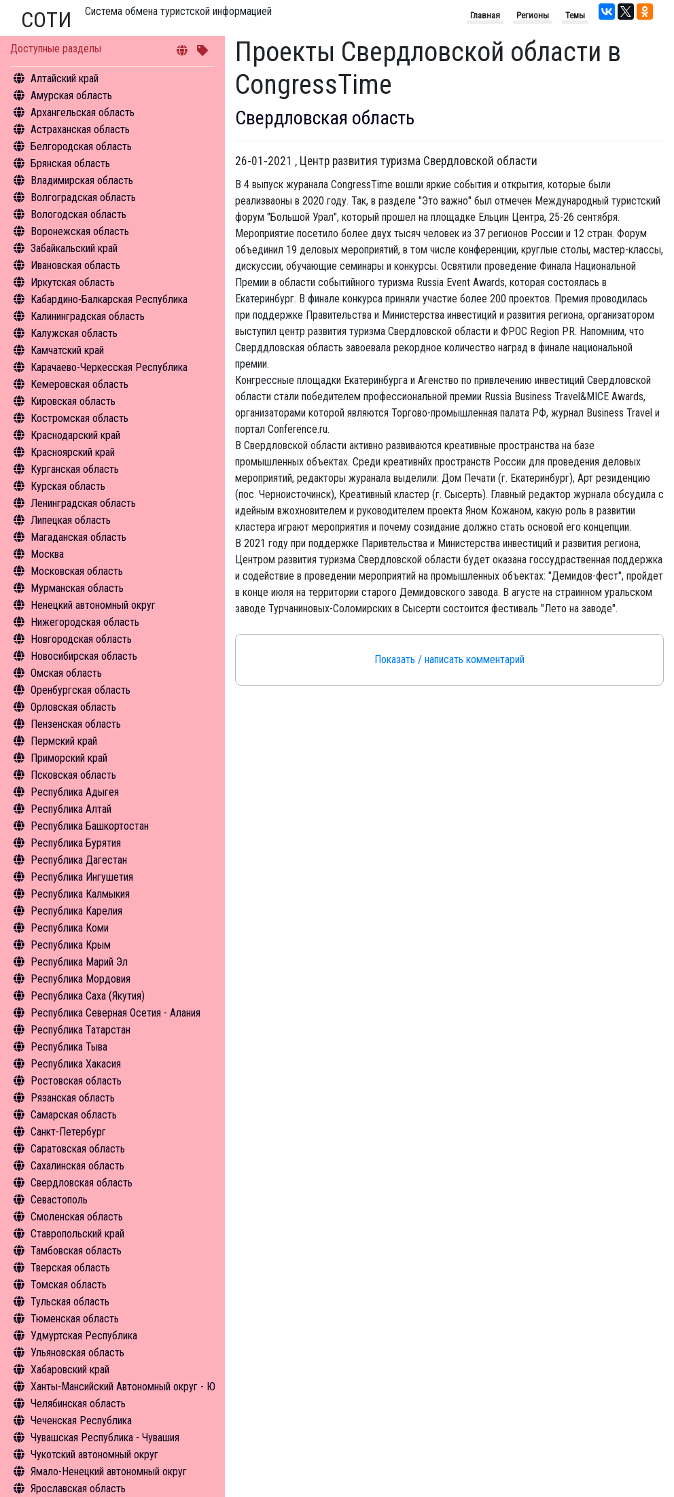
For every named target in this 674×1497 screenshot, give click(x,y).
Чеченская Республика (81, 1420)
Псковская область (73, 775)
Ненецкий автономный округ (93, 605)
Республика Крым (71, 944)
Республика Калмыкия (80, 893)
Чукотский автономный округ (94, 1454)
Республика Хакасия (76, 1063)
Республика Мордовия (80, 978)
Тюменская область (75, 1318)
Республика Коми (70, 927)
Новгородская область (81, 639)
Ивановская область (75, 265)
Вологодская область (78, 214)
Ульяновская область (77, 1352)
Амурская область (71, 95)
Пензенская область (76, 724)
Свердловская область (81, 1182)
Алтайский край (65, 78)
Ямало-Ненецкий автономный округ (109, 1471)
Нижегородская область (85, 622)
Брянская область (70, 163)
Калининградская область (88, 316)
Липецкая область (71, 520)
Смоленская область (77, 1216)
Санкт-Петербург (68, 1131)
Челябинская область (78, 1403)
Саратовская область (78, 1148)
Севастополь (59, 1199)
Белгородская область (81, 146)
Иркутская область (73, 282)
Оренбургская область (80, 690)
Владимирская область (82, 180)
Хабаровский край (70, 1369)
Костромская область (79, 418)
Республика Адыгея (75, 792)
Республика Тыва (69, 1046)
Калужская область (74, 333)
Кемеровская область (79, 384)
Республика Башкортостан (90, 826)
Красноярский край (73, 452)
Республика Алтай (71, 809)
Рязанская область (73, 1097)
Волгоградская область (83, 197)
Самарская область (74, 1114)
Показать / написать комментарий (449, 659)
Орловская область (73, 707)
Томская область (69, 1284)
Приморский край (69, 758)
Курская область (68, 486)
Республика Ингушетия (82, 876)
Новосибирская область (84, 656)
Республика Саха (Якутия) (88, 995)
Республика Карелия (76, 910)
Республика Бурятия (76, 842)
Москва (47, 554)
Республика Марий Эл (79, 961)
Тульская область (70, 1301)
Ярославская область (78, 1488)
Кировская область (73, 401)
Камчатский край (67, 350)
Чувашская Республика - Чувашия (105, 1437)
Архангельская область (83, 112)
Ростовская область (76, 1080)
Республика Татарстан (80, 1029)
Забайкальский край (74, 248)
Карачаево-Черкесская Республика (109, 367)
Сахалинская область (77, 1165)
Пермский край (64, 741)
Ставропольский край (77, 1233)
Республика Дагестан (79, 859)
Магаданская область (78, 537)
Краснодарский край (75, 435)
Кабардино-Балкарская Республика (109, 299)
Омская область (66, 673)
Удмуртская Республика (84, 1335)
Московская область (77, 571)
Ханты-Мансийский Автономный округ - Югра (130, 1386)
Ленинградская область (83, 503)
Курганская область (75, 469)
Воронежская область (80, 231)
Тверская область (70, 1267)
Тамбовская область (76, 1250)
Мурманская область (77, 588)
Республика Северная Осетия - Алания (115, 1012)
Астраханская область (80, 129)
